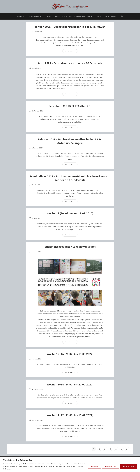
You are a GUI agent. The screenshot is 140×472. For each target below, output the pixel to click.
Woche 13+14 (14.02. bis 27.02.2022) (70, 384)
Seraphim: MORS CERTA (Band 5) (70, 106)
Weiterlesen (71, 51)
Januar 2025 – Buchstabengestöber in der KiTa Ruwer (70, 26)
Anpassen (94, 466)
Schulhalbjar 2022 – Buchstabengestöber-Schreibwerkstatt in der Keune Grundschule (70, 178)
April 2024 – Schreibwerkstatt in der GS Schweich (70, 63)
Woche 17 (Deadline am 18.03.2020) (70, 213)
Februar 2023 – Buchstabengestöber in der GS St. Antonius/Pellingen (70, 141)
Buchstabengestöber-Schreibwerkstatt (69, 247)
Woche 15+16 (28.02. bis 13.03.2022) (70, 354)
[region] (70, 464)
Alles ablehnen (110, 466)
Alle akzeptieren (128, 466)
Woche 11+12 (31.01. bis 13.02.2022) (70, 415)
